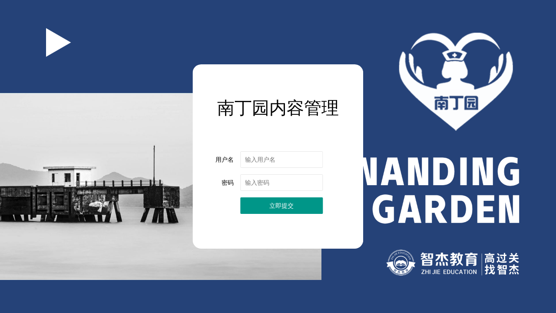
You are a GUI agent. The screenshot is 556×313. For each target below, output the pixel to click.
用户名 (224, 159)
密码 (228, 182)
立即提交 (281, 205)
